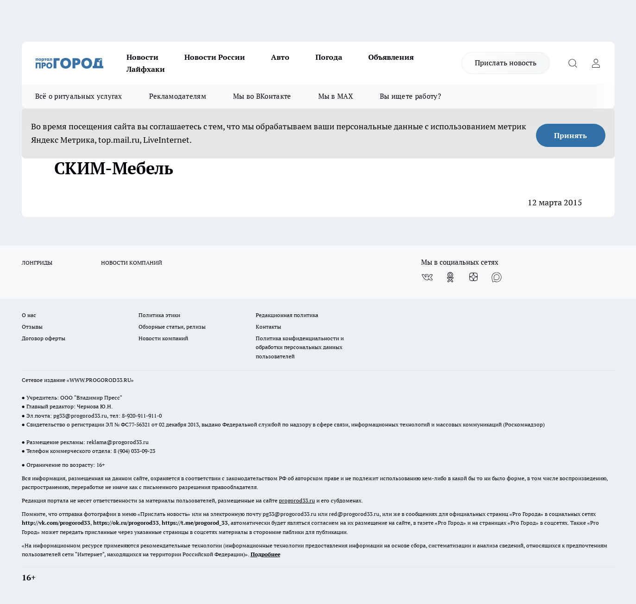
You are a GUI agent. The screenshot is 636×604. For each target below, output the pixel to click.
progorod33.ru (297, 500)
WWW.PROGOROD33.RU (100, 379)
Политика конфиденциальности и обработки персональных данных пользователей (300, 347)
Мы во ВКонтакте (262, 96)
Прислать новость (505, 62)
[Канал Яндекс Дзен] (473, 277)
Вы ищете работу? (410, 96)
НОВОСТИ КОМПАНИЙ (131, 262)
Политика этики (159, 315)
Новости (142, 57)
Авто (280, 57)
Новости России (214, 57)
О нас (29, 315)
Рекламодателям (177, 96)
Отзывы (32, 326)
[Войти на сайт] (596, 63)
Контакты (268, 326)
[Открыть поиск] (573, 63)
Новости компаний (163, 338)
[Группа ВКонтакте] (427, 277)
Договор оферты (43, 338)
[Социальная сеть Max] (496, 277)
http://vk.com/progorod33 (56, 522)
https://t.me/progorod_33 (195, 522)
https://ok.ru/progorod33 (126, 522)
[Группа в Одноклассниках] (450, 277)
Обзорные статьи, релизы (172, 326)
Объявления (391, 57)
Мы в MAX (335, 96)
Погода (328, 57)
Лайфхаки (145, 69)
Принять (570, 135)
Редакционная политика (287, 315)
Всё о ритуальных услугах (78, 96)
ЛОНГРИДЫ (37, 262)
